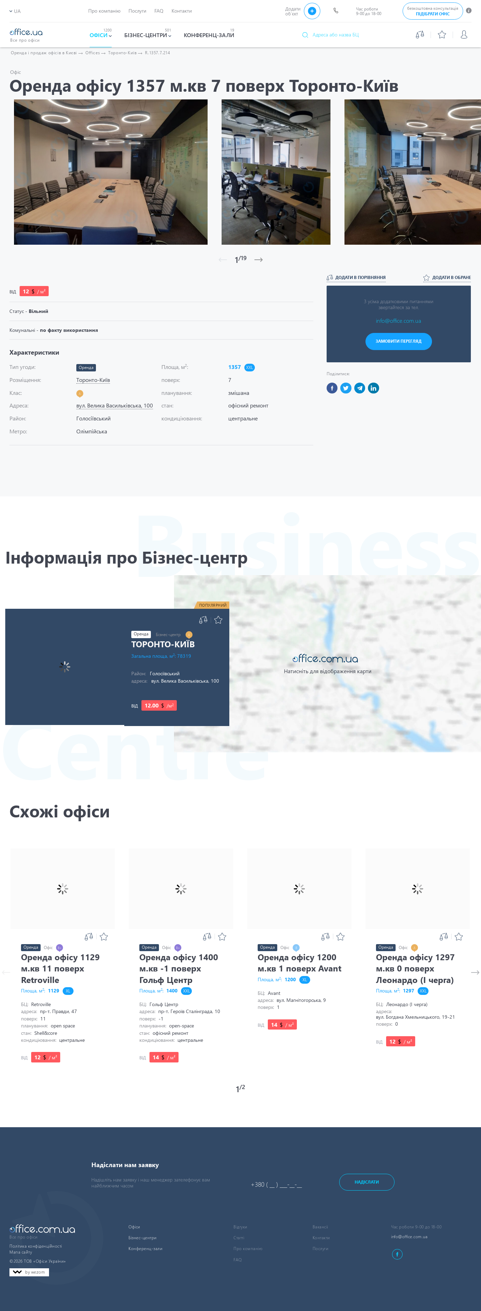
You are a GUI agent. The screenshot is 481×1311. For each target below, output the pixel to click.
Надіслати (367, 1182)
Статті (238, 1237)
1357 (234, 366)
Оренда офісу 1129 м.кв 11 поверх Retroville (60, 968)
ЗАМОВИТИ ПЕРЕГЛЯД (398, 341)
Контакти (321, 1237)
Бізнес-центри (142, 1237)
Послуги (321, 1248)
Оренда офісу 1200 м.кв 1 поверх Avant (299, 962)
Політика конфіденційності (35, 1246)
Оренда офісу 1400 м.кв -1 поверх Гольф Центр (178, 968)
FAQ (237, 1259)
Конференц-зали (145, 1248)
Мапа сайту (20, 1252)
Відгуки (240, 1226)
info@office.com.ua (398, 320)
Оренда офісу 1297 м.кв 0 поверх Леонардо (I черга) (415, 968)
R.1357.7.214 (157, 52)
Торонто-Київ (163, 643)
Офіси (134, 1226)
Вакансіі (320, 1226)
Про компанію (247, 1248)
